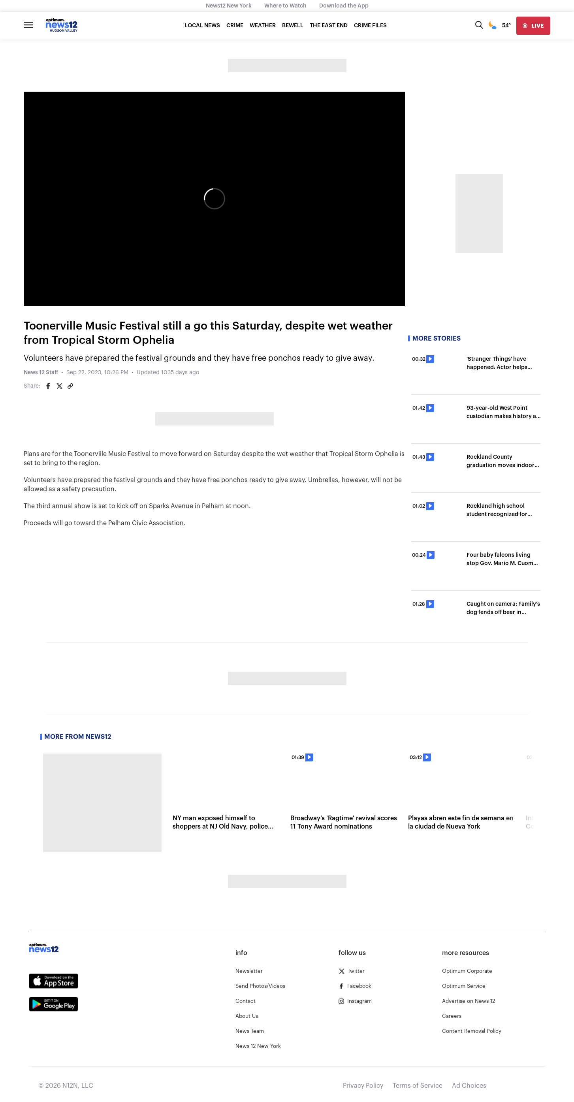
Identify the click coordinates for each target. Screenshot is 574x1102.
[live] (533, 26)
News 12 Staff (41, 372)
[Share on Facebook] (48, 386)
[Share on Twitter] (59, 386)
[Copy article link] (70, 386)
